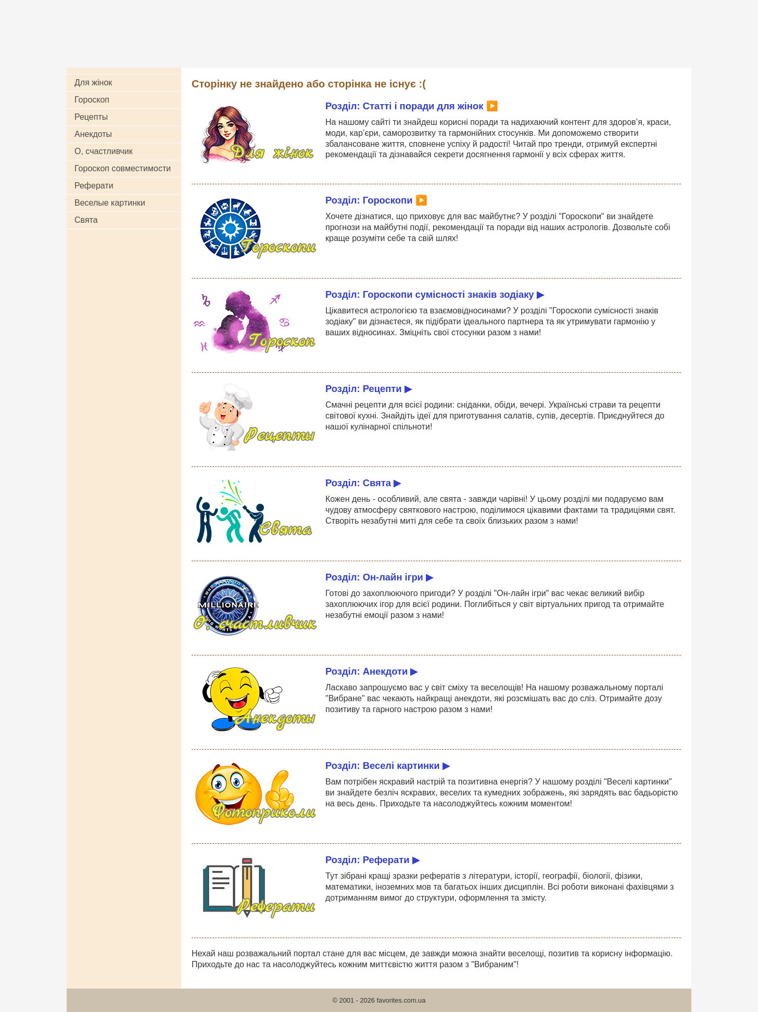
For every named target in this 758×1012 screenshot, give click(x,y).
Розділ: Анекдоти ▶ (371, 671)
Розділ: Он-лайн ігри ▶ (379, 577)
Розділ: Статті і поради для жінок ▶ (411, 105)
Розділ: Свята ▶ (363, 482)
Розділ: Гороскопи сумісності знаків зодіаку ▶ (434, 294)
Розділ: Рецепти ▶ (368, 388)
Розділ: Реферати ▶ (372, 859)
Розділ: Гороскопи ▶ (376, 200)
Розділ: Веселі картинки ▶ (387, 765)
